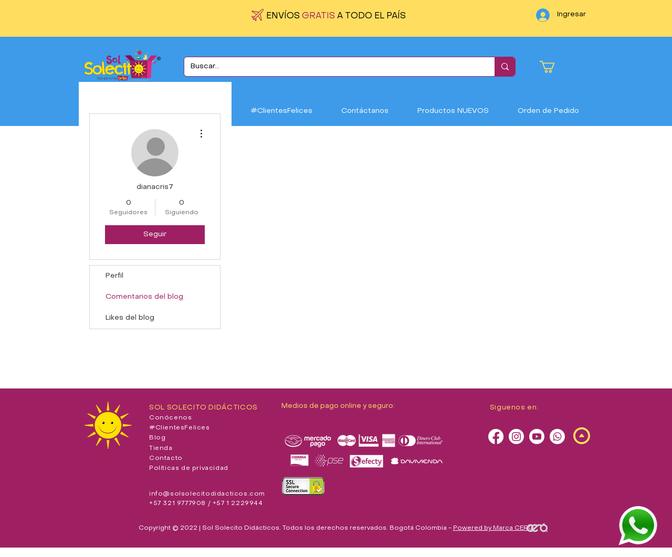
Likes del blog (130, 317)
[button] (554, 67)
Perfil (114, 275)
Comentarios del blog (144, 296)
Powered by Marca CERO (493, 528)
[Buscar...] (331, 66)
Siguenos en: (514, 407)
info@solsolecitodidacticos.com (207, 494)
